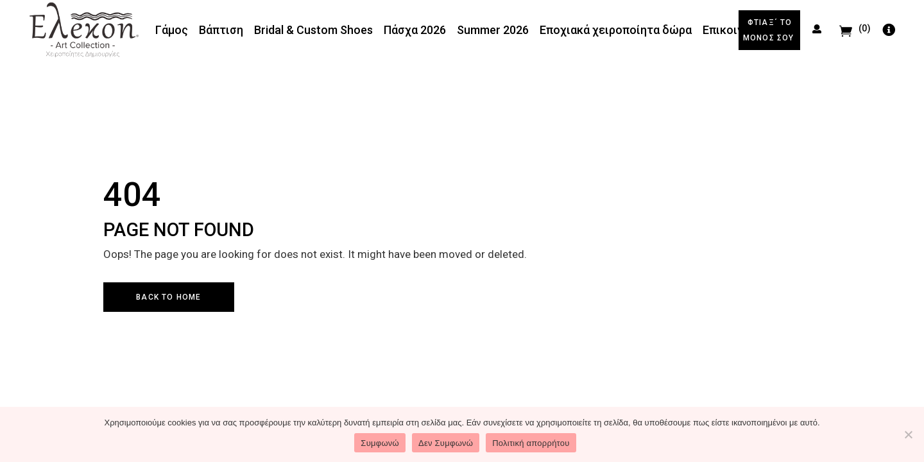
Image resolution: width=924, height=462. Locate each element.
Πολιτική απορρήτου (530, 443)
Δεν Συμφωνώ (445, 443)
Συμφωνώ (380, 443)
